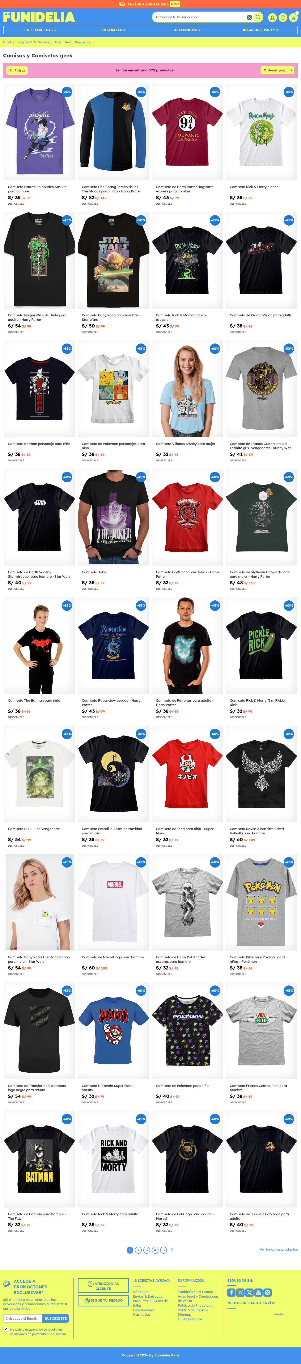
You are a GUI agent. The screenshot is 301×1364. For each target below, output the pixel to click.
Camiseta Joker (94, 572)
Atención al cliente (103, 1286)
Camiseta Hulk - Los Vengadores (34, 829)
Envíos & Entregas (147, 1296)
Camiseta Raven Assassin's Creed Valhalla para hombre (257, 831)
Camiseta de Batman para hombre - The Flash (37, 1216)
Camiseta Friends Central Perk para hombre (258, 1088)
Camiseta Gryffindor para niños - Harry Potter (187, 574)
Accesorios (185, 30)
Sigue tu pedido (103, 1301)
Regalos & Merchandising (35, 42)
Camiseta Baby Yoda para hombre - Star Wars (111, 317)
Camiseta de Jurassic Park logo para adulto (259, 1216)
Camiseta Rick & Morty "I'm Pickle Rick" (257, 702)
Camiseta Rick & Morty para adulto (110, 1214)
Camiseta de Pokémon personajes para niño (113, 446)
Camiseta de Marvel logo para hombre (113, 957)
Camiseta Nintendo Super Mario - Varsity (109, 1088)
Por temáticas (38, 30)
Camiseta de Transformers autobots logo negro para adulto (37, 1088)
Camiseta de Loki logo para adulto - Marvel (185, 1216)
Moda (58, 42)
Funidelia (9, 42)
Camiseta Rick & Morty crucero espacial (181, 317)
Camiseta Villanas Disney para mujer (185, 444)
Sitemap (184, 1314)
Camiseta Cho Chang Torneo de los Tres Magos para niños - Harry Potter (111, 189)
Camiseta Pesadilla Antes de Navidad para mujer (112, 831)
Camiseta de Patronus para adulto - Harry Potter (184, 702)
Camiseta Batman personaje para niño (39, 444)
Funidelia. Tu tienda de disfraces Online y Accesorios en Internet (39, 17)
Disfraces (112, 30)
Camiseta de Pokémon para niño (182, 1086)
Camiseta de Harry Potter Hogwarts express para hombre (184, 189)
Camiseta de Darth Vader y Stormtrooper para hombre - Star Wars (39, 574)
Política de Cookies (193, 1310)
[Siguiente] (172, 1250)
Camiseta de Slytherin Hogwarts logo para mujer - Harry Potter (260, 574)
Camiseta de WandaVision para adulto (261, 315)
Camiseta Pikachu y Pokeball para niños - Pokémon (257, 959)
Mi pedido (141, 1292)
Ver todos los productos (279, 1249)
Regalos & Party (259, 30)
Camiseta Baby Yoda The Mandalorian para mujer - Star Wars (39, 959)
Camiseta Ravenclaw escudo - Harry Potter (111, 702)
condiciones (18, 1334)
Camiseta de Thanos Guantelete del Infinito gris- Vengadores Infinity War (260, 446)
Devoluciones (144, 1310)
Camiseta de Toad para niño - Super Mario (184, 831)
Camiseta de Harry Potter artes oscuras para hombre (181, 959)
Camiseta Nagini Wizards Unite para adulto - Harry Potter (37, 317)
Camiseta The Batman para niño (34, 700)
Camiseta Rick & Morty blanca (254, 187)
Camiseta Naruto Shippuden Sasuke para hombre (37, 189)
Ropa (68, 42)
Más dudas (141, 1314)
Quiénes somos (190, 1319)
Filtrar (19, 70)
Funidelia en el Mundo (195, 1292)
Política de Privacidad (195, 1305)
